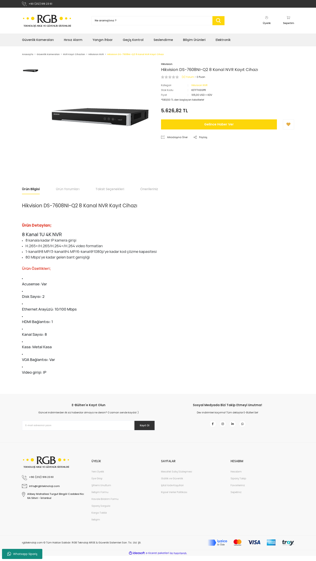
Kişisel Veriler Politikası (174, 497)
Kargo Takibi (99, 517)
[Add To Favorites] (288, 126)
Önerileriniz (149, 191)
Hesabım (236, 476)
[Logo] (47, 22)
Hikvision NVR (199, 87)
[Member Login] (266, 22)
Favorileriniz (238, 490)
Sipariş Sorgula (100, 511)
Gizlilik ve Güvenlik (172, 483)
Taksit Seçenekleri (110, 191)
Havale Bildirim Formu (104, 504)
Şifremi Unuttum (101, 490)
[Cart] (288, 22)
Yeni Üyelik (97, 476)
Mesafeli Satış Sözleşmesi (176, 476)
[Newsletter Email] (88, 427)
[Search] (158, 22)
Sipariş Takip (238, 483)
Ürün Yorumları (67, 191)
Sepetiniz (236, 497)
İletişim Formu (99, 497)
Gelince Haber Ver (219, 126)
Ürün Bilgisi (31, 191)
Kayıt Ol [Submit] (141, 427)
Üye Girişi (96, 483)
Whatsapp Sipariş (22, 554)
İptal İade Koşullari (172, 490)
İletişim (95, 524)
